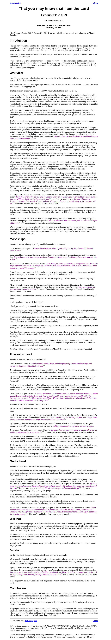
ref (35, 137)
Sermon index (15, 3)
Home (95, 3)
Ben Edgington (31, 621)
